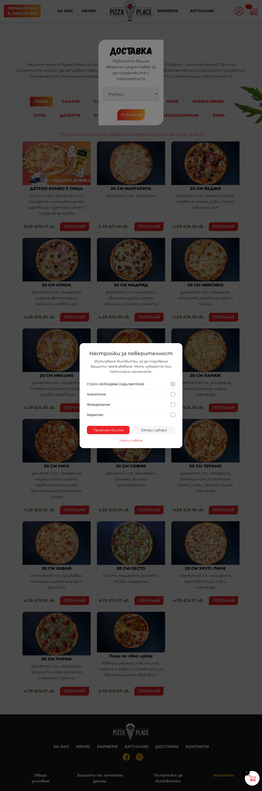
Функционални (98, 405)
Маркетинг (95, 415)
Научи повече (131, 440)
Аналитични (96, 394)
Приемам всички (108, 430)
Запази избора (154, 430)
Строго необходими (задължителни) (115, 384)
